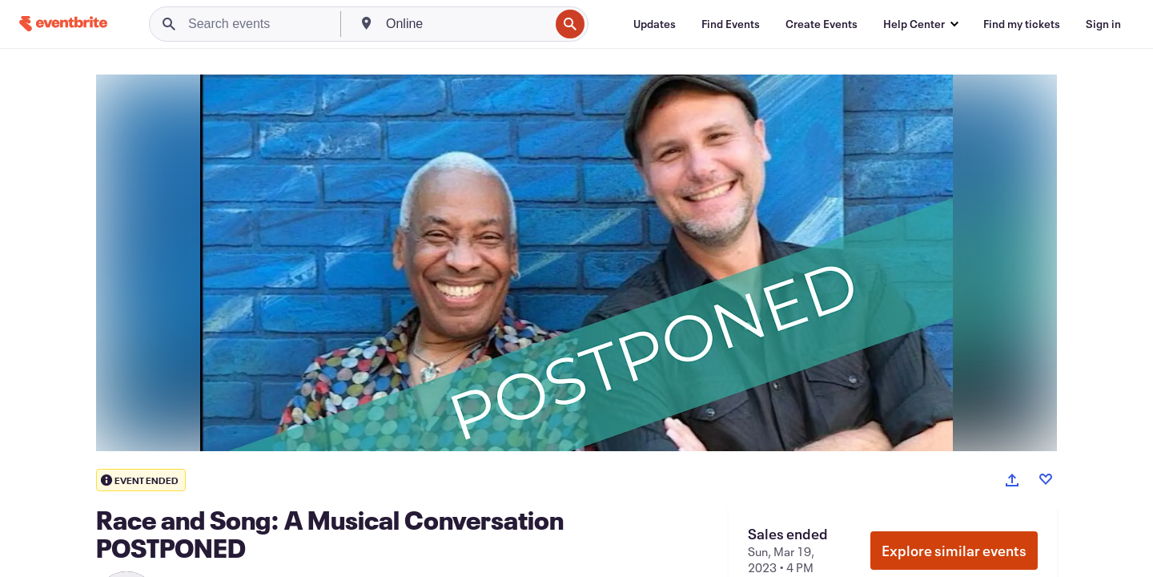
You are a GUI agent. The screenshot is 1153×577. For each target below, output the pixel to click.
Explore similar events (954, 550)
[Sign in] (1103, 24)
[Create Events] (821, 24)
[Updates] (655, 24)
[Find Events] (731, 24)
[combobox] (466, 24)
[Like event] (1045, 479)
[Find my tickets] (1021, 24)
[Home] (63, 23)
